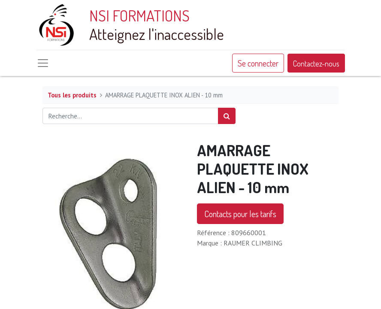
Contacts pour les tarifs (240, 213)
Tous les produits (72, 95)
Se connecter (258, 63)
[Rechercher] (227, 116)
